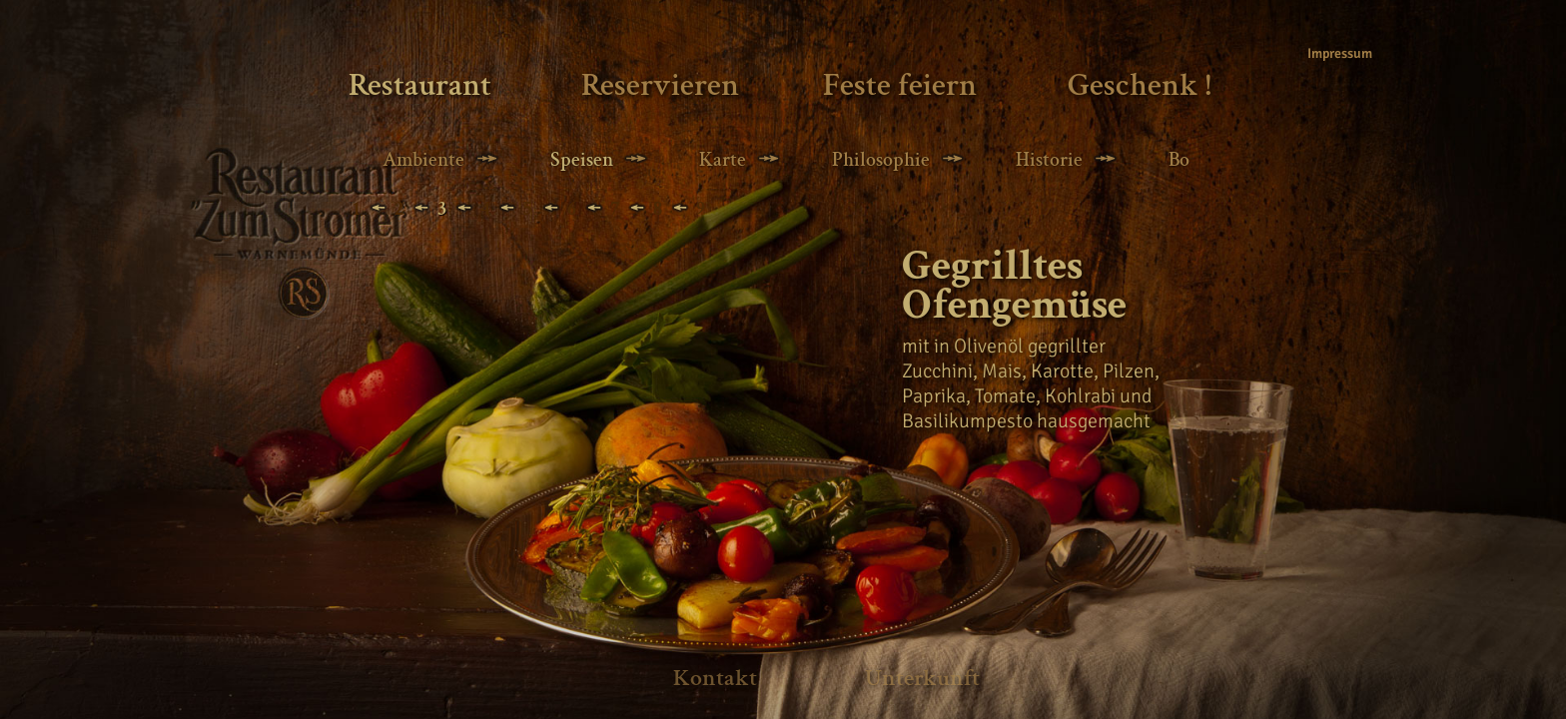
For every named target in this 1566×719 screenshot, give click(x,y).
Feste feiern (900, 85)
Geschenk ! (1139, 85)
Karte (722, 160)
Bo (1179, 160)
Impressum (1334, 53)
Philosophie (881, 160)
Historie (1049, 160)
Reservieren (660, 85)
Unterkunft (922, 677)
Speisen (581, 160)
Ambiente (423, 160)
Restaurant (420, 85)
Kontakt (715, 677)
